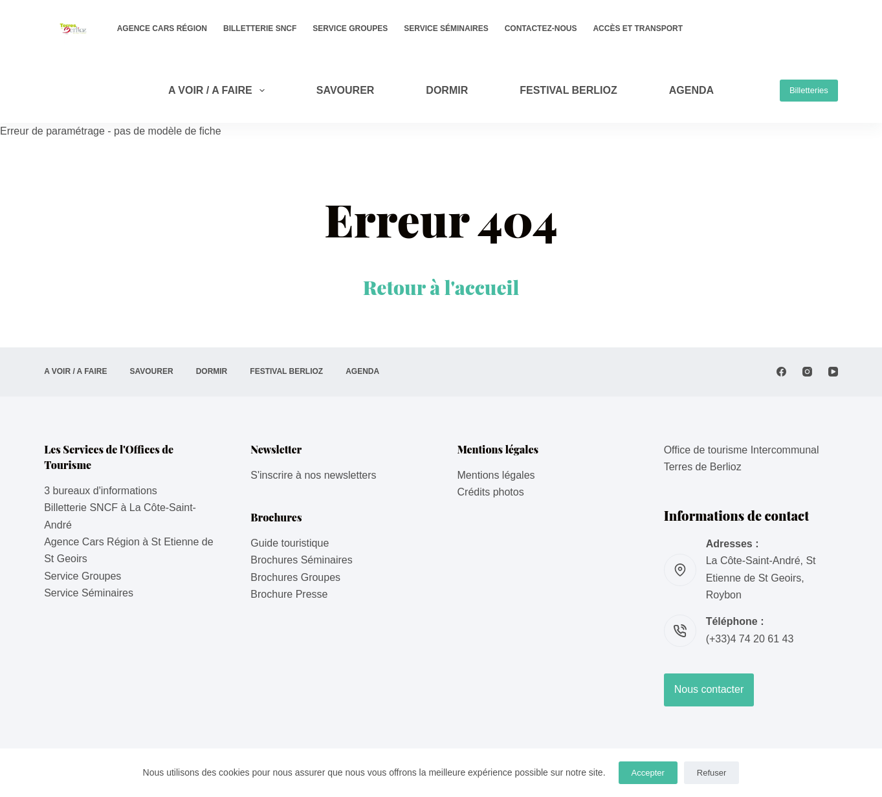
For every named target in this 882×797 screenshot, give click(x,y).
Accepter (648, 773)
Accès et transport (638, 28)
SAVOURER (345, 90)
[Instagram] (807, 372)
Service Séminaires (446, 28)
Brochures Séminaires (301, 559)
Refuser (712, 773)
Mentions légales (496, 475)
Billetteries (808, 90)
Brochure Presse (288, 594)
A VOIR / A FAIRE (219, 90)
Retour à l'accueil (441, 287)
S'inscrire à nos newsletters (313, 475)
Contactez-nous (541, 28)
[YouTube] (833, 372)
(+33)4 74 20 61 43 (750, 638)
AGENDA (691, 90)
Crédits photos (491, 491)
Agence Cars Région (162, 28)
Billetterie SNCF (259, 28)
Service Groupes (350, 28)
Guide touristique (289, 543)
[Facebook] (781, 372)
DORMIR (447, 90)
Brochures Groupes (295, 577)
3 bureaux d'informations (100, 490)
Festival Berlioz (568, 90)
